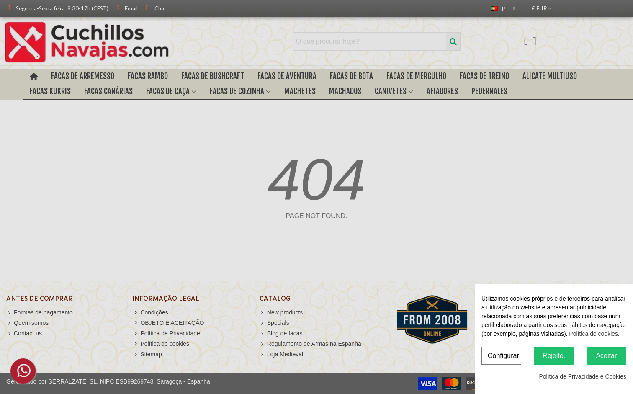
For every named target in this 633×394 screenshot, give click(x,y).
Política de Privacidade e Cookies (582, 376)
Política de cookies (593, 333)
